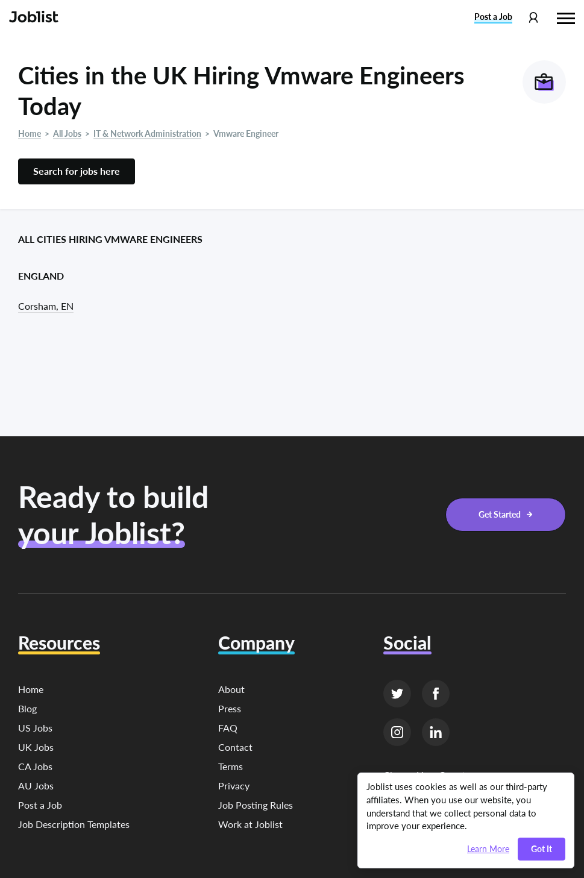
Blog (27, 708)
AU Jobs (36, 785)
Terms (230, 766)
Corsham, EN (46, 306)
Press (229, 708)
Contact (235, 747)
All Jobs (67, 133)
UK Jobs (36, 747)
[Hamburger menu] (566, 17)
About (231, 689)
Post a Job (40, 805)
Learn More (488, 849)
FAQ (227, 727)
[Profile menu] (533, 18)
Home (29, 133)
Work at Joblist (250, 824)
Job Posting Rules (255, 805)
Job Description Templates (74, 824)
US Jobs (35, 727)
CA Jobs (35, 766)
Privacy (234, 785)
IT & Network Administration (147, 133)
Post (493, 17)
